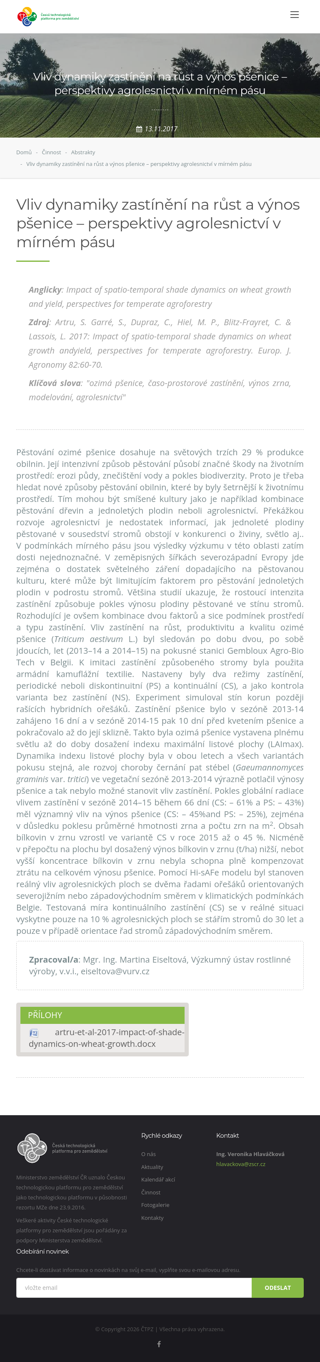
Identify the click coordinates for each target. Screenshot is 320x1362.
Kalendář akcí (158, 1179)
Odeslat (278, 1288)
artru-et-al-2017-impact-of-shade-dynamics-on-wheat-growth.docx (107, 1037)
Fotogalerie (155, 1205)
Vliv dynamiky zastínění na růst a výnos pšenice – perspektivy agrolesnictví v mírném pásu (139, 164)
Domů (24, 152)
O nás (148, 1154)
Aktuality (152, 1167)
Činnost (51, 152)
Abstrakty (83, 152)
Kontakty (152, 1218)
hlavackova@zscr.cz (240, 1164)
